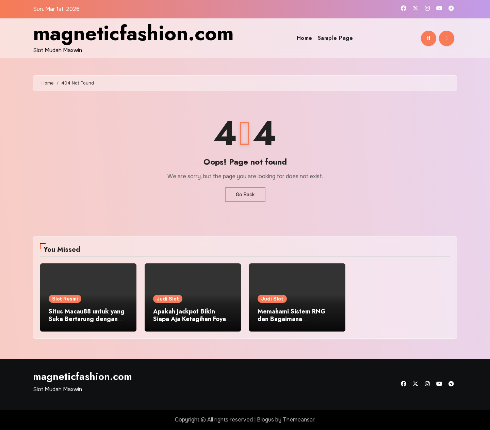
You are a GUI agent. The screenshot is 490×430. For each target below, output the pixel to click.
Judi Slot (168, 299)
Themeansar (298, 419)
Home (304, 38)
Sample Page (335, 38)
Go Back (245, 194)
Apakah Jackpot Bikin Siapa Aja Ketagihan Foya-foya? (190, 319)
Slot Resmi (65, 299)
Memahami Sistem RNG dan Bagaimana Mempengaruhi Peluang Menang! (292, 322)
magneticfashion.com (133, 33)
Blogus (265, 419)
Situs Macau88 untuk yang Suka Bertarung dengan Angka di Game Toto (87, 319)
